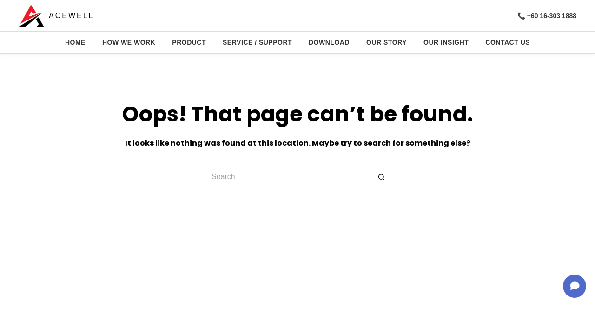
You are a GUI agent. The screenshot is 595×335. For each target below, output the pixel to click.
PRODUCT (189, 42)
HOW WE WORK (128, 42)
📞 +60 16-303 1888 (546, 16)
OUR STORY (386, 42)
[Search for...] (288, 177)
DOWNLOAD (329, 42)
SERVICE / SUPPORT (257, 42)
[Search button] (381, 177)
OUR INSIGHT (446, 42)
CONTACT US (507, 42)
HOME (75, 42)
